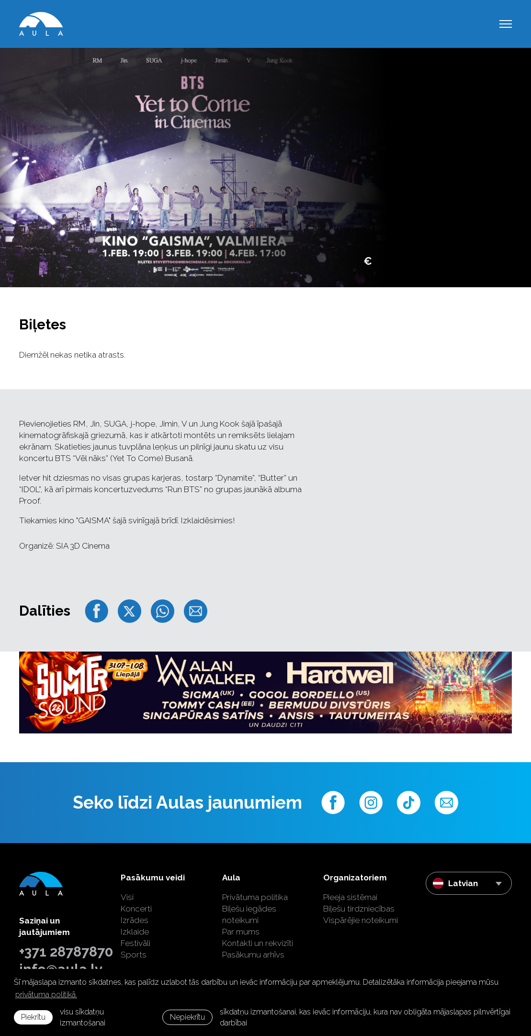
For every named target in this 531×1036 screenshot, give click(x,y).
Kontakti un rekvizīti (257, 943)
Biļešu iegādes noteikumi (249, 914)
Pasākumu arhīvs (253, 954)
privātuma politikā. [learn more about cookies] (46, 994)
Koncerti (136, 908)
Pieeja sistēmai (350, 897)
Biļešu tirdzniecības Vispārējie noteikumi (360, 914)
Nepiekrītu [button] (187, 1017)
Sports (134, 954)
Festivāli (135, 943)
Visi (127, 897)
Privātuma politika (255, 897)
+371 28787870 (62, 952)
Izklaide (135, 931)
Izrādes (134, 920)
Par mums (241, 931)
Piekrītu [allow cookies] (33, 1017)
